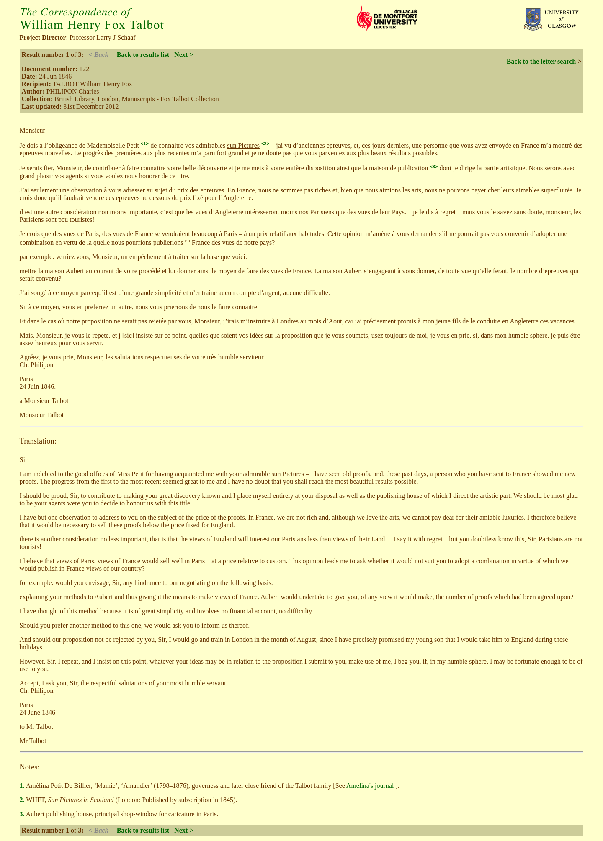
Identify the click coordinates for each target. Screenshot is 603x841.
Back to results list (143, 54)
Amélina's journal (371, 785)
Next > (183, 54)
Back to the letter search (541, 61)
